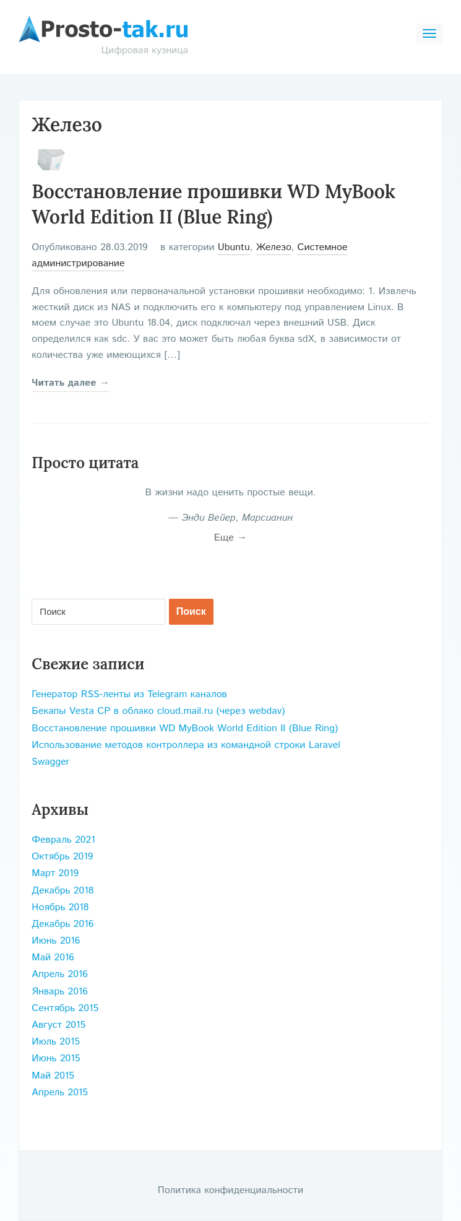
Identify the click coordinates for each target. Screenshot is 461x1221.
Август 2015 (58, 1025)
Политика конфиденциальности (230, 1190)
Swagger (50, 762)
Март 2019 (55, 873)
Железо (273, 247)
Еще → (231, 538)
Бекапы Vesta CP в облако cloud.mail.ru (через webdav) (158, 711)
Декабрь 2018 (62, 891)
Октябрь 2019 (62, 856)
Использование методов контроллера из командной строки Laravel (186, 745)
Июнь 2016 (56, 941)
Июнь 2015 (56, 1058)
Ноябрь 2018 (60, 907)
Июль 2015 (55, 1042)
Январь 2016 (60, 991)
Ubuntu (234, 247)
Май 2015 (53, 1076)
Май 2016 (53, 957)
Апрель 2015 (60, 1092)
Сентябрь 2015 (65, 1008)
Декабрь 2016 (62, 924)
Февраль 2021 (63, 840)
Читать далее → (71, 383)
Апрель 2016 (60, 974)
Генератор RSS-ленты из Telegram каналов (129, 694)
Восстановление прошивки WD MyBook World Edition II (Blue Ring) (185, 728)
